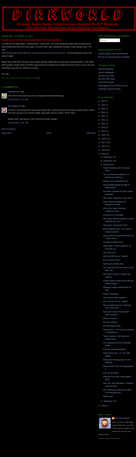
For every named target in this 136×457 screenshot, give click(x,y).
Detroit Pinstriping (105, 69)
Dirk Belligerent (14, 106)
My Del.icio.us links (106, 76)
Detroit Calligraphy (106, 72)
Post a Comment (9, 129)
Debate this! (108, 396)
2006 (103, 146)
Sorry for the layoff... (111, 373)
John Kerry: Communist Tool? (115, 225)
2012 (103, 127)
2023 (103, 108)
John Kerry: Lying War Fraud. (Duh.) (118, 198)
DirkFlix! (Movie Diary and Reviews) (113, 54)
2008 (103, 139)
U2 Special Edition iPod (113, 242)
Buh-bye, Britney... (110, 322)
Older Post (91, 133)
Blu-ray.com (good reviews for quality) (114, 57)
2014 (103, 120)
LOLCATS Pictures (106, 82)
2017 (103, 116)
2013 (103, 124)
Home (49, 133)
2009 (103, 135)
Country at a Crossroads (113, 215)
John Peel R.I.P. (109, 252)
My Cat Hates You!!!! (111, 260)
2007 (103, 142)
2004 (103, 154)
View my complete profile (109, 438)
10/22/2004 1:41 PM (18, 99)
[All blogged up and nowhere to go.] (113, 85)
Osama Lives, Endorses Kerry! (115, 181)
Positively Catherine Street (109, 89)
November (108, 161)
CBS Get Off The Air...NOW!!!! (115, 256)
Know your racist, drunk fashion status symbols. (32, 39)
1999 (103, 406)
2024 (103, 105)
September (108, 401)
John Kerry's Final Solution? (114, 298)
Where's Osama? (110, 318)
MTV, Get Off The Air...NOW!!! (115, 301)
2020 (103, 112)
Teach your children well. (113, 264)
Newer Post (6, 133)
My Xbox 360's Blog (106, 79)
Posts (103, 40)
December (108, 157)
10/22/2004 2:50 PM (18, 123)
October (107, 164)
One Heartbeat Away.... (112, 326)
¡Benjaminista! (14, 92)
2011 (103, 131)
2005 (103, 150)
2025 (103, 101)
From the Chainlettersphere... (115, 349)
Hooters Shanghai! (111, 294)
